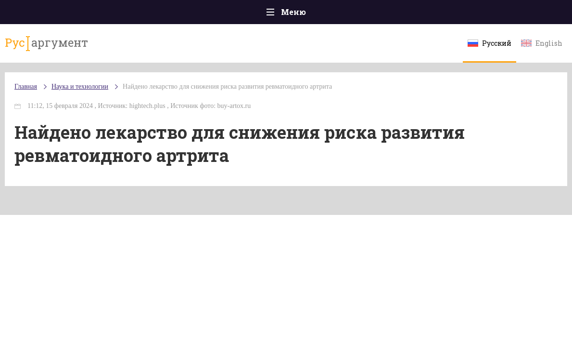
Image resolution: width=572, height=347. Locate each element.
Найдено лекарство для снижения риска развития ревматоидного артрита (227, 86)
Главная (25, 86)
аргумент (46, 43)
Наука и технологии (79, 86)
